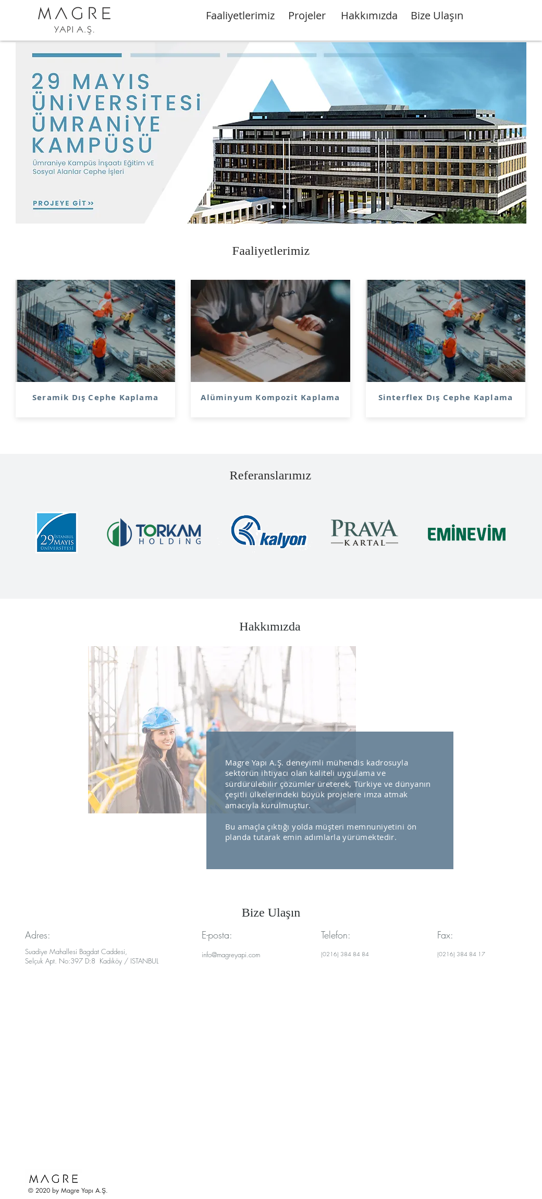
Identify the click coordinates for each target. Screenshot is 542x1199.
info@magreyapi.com (231, 954)
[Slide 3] (284, 207)
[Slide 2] (272, 207)
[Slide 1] (259, 207)
